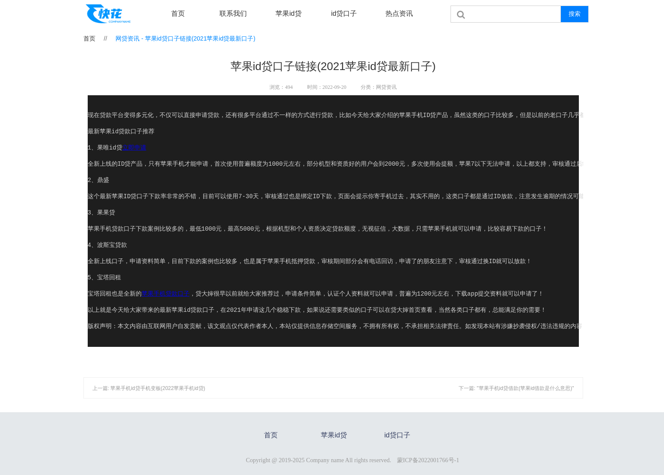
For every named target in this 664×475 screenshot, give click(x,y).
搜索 (575, 13)
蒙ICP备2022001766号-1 (428, 460)
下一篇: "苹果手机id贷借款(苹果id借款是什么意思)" (516, 388)
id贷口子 (344, 13)
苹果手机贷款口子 (166, 293)
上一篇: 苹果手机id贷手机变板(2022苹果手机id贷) (148, 388)
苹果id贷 (288, 13)
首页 (178, 13)
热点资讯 (399, 13)
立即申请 (134, 147)
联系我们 (233, 13)
